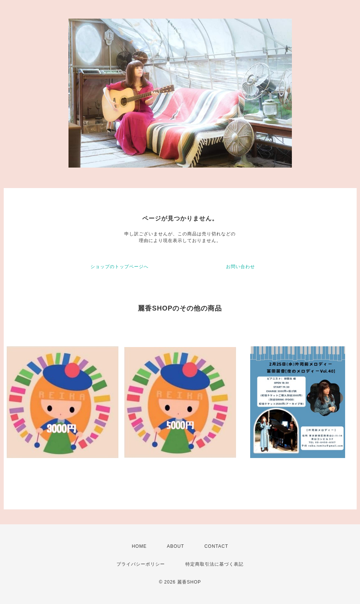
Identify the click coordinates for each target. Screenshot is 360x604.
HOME (139, 546)
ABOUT (175, 546)
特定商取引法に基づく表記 (214, 564)
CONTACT (216, 546)
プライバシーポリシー (141, 564)
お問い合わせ (240, 266)
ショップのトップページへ (119, 266)
